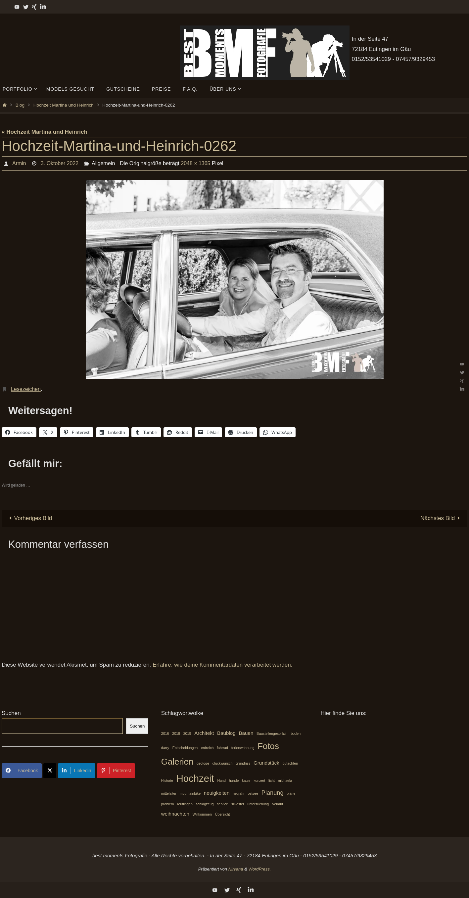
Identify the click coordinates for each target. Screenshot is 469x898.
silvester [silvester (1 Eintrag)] (237, 804)
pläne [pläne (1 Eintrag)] (291, 793)
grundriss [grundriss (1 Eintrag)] (243, 763)
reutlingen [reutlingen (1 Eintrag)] (185, 804)
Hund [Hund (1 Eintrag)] (221, 780)
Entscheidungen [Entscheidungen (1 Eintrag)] (185, 748)
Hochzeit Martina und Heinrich (63, 105)
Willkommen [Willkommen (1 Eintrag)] (202, 814)
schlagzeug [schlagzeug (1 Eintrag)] (205, 804)
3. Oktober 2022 (59, 163)
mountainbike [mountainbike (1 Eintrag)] (190, 793)
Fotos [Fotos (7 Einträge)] (268, 746)
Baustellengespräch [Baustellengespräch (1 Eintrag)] (272, 733)
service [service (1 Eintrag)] (222, 804)
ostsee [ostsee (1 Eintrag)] (253, 793)
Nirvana (235, 869)
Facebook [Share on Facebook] (22, 770)
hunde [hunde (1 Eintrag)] (234, 780)
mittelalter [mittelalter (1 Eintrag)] (168, 793)
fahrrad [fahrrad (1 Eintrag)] (222, 748)
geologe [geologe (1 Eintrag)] (203, 763)
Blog (20, 105)
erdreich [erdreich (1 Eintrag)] (207, 748)
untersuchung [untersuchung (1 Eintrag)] (258, 804)
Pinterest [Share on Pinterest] (116, 770)
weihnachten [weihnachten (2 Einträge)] (175, 814)
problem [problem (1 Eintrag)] (167, 804)
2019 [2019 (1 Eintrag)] (187, 733)
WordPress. (259, 869)
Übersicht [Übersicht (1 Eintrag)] (222, 814)
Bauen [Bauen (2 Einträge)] (246, 733)
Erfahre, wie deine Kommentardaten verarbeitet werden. (222, 665)
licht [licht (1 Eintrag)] (271, 780)
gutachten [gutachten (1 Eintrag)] (290, 763)
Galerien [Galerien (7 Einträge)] (177, 761)
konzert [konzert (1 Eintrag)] (259, 780)
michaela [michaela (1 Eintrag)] (285, 780)
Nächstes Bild (441, 518)
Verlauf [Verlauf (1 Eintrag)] (277, 804)
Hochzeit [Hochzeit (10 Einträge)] (195, 778)
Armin (19, 163)
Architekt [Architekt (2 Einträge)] (204, 733)
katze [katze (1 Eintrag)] (246, 780)
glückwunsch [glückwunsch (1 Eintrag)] (222, 763)
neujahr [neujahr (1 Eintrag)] (239, 793)
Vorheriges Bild (29, 518)
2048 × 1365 (195, 163)
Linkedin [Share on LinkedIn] (76, 770)
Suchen (11, 713)
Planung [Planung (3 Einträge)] (272, 792)
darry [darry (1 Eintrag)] (165, 748)
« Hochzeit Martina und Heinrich (44, 132)
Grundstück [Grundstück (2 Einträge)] (266, 763)
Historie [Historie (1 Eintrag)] (167, 780)
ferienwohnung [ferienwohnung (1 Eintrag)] (243, 748)
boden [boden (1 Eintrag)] (296, 733)
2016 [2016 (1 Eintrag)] (165, 733)
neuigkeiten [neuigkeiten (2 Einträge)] (217, 793)
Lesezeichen (26, 389)
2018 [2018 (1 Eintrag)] (176, 733)
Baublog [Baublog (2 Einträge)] (226, 733)
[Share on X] (49, 770)
